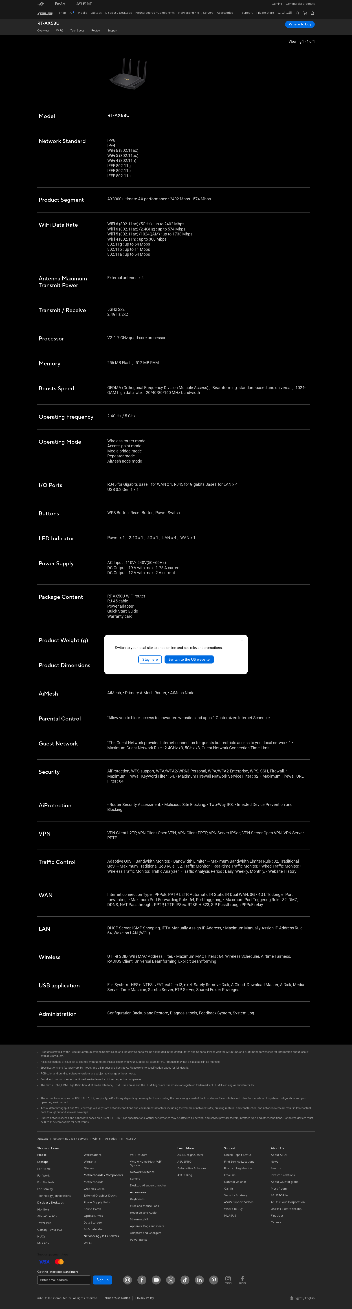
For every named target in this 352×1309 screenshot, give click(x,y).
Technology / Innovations (54, 1196)
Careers (276, 1222)
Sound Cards (92, 1209)
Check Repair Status (237, 1155)
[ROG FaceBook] (242, 1279)
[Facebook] (141, 1279)
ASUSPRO (184, 1162)
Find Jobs (277, 1215)
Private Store (265, 13)
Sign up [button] (103, 1280)
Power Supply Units (97, 1202)
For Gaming (45, 1189)
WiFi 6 (88, 1243)
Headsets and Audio (143, 1213)
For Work (43, 1175)
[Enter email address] (64, 1279)
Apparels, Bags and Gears (147, 1226)
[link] (45, 13)
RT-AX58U (48, 23)
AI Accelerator (93, 1229)
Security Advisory (236, 1195)
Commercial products (300, 4)
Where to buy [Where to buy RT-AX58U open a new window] (300, 24)
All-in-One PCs (47, 1216)
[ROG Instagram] (228, 1279)
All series (111, 1139)
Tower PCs (44, 1223)
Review (95, 30)
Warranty (90, 1162)
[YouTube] (156, 1279)
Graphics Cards (94, 1189)
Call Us (228, 1188)
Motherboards (93, 1182)
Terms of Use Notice (116, 1298)
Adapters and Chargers (145, 1233)
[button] (277, 4)
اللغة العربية (284, 13)
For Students (45, 1182)
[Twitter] (170, 1279)
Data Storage (93, 1222)
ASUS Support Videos (238, 1202)
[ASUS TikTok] (184, 1279)
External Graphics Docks (100, 1195)
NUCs (41, 1236)
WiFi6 (59, 30)
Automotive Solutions (191, 1168)
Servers (135, 1179)
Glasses (89, 1168)
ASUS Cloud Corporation (288, 1202)
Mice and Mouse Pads (144, 1206)
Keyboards (137, 1199)
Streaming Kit (139, 1219)
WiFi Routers (138, 1155)
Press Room (279, 1188)
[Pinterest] (213, 1279)
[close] (242, 640)
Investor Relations (283, 1175)
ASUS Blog (184, 1175)
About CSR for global (285, 1182)
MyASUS (230, 1215)
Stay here (150, 659)
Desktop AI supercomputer (148, 1185)
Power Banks (138, 1240)
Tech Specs (77, 30)
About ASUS (279, 1155)
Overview (43, 30)
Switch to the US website (189, 659)
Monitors (43, 1209)
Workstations (92, 1155)
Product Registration (238, 1168)
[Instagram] (127, 1279)
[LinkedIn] (199, 1279)
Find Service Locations (239, 1162)
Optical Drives (93, 1216)
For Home (44, 1169)
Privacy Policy (144, 1298)
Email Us (229, 1175)
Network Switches (142, 1172)
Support (112, 30)
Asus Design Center (190, 1155)
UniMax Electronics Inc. (286, 1209)
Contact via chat (235, 1182)
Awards (276, 1168)
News (274, 1162)
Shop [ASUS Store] (62, 13)
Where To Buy (233, 1209)
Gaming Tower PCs (49, 1230)
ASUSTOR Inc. (280, 1195)
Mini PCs (43, 1243)
